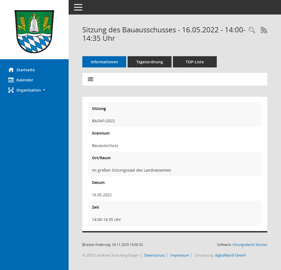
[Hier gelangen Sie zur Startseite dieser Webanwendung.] (34, 32)
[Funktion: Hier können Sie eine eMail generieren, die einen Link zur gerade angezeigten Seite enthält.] (90, 79)
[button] (34, 90)
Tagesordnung (149, 61)
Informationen (104, 61)
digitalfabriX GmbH (230, 255)
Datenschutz (154, 255)
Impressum (179, 255)
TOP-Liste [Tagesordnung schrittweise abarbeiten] (195, 61)
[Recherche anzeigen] (252, 30)
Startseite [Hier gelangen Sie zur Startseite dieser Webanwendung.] (21, 69)
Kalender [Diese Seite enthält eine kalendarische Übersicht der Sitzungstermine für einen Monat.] (20, 80)
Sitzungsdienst (249, 244)
